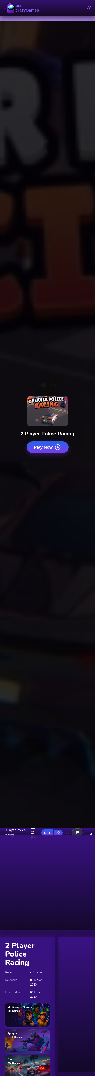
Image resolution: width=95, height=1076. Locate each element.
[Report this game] (77, 832)
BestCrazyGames (23, 8)
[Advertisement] (47, 882)
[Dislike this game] (58, 832)
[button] (90, 833)
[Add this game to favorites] (67, 833)
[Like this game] (47, 832)
